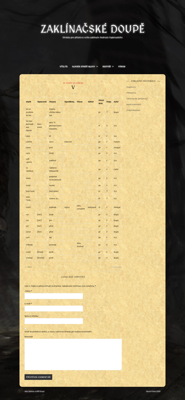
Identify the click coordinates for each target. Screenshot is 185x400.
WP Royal (40, 391)
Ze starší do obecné (73, 83)
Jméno (28, 291)
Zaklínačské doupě (92, 29)
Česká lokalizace (133, 110)
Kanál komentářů (133, 104)
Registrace (131, 87)
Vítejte (64, 67)
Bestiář (107, 67)
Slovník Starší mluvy (83, 67)
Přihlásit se (131, 93)
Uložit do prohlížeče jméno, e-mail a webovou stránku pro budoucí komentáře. (58, 332)
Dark (29, 267)
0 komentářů (116, 267)
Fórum (121, 67)
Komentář (29, 337)
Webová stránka (31, 316)
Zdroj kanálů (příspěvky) (137, 99)
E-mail (28, 304)
